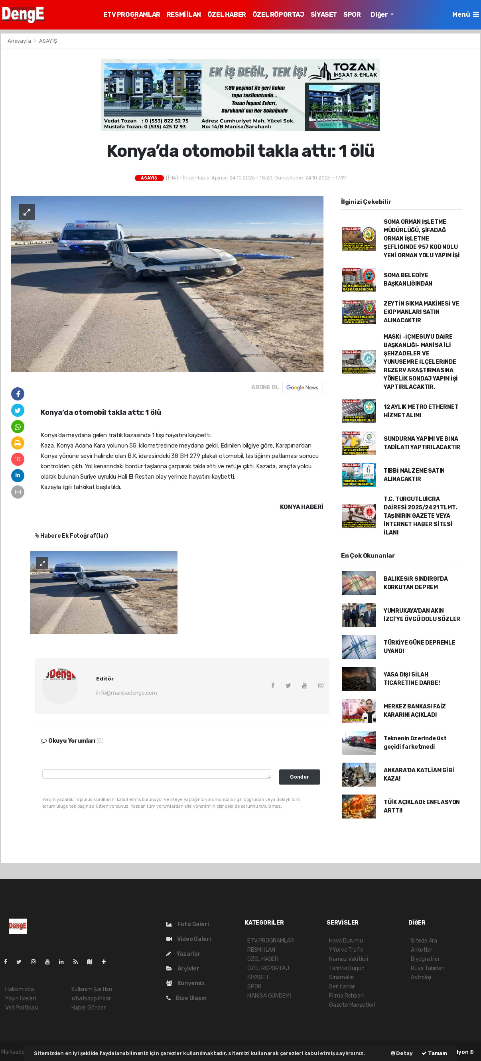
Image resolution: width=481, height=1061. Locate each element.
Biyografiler (425, 959)
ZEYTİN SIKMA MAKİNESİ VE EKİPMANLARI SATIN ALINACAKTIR (421, 312)
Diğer (380, 14)
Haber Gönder (88, 1007)
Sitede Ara (424, 940)
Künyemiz (185, 983)
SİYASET (324, 14)
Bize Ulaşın (186, 998)
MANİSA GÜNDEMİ (269, 995)
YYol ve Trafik (346, 950)
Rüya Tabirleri (427, 968)
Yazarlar (183, 954)
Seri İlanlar (342, 986)
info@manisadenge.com (126, 693)
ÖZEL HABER (226, 14)
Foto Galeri (187, 924)
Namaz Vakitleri (348, 959)
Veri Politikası (21, 1007)
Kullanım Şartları (91, 989)
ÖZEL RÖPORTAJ (278, 14)
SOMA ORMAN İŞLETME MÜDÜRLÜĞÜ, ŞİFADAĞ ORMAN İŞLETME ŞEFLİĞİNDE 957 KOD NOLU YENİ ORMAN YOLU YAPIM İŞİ (422, 239)
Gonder (299, 777)
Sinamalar (341, 977)
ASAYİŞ (48, 41)
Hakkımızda (19, 989)
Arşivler (182, 968)
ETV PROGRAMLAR (131, 14)
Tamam (434, 1053)
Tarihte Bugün (347, 968)
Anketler (421, 950)
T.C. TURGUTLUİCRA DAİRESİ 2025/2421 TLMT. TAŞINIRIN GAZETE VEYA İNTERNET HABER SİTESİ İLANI (420, 516)
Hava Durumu (346, 940)
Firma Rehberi (346, 995)
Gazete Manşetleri (352, 1005)
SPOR (352, 14)
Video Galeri (188, 939)
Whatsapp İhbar (90, 998)
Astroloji (421, 977)
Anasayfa (20, 41)
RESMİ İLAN (184, 14)
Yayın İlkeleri (20, 998)
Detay (402, 1053)
